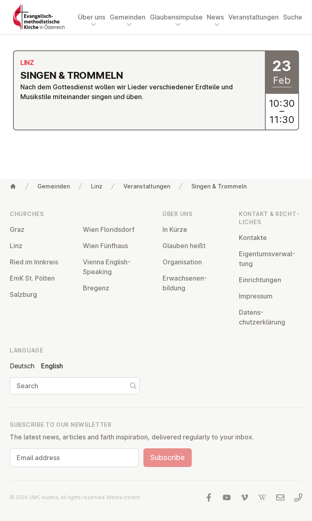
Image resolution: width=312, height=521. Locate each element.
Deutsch (22, 366)
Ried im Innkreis (34, 262)
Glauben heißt (184, 246)
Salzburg (23, 294)
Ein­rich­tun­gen (260, 280)
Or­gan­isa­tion (182, 262)
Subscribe (167, 457)
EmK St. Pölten (32, 278)
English (52, 366)
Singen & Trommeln (219, 186)
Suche (292, 17)
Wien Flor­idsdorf (108, 229)
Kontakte (253, 237)
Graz (17, 229)
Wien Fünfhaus (105, 246)
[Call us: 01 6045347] (298, 497)
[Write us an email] (280, 497)
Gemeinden (53, 186)
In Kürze (174, 229)
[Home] (13, 186)
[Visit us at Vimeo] (244, 497)
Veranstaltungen (253, 17)
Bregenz (96, 288)
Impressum (256, 296)
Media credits (123, 497)
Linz (96, 186)
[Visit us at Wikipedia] (262, 497)
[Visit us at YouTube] (227, 497)
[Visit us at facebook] (209, 497)
